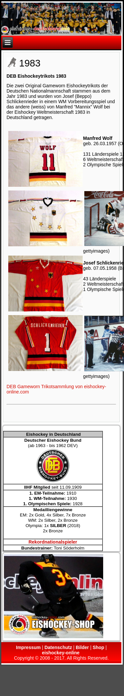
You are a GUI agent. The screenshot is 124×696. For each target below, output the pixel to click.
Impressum (28, 647)
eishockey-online (61, 652)
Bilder (82, 647)
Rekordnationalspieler (52, 542)
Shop (98, 647)
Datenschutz (58, 647)
